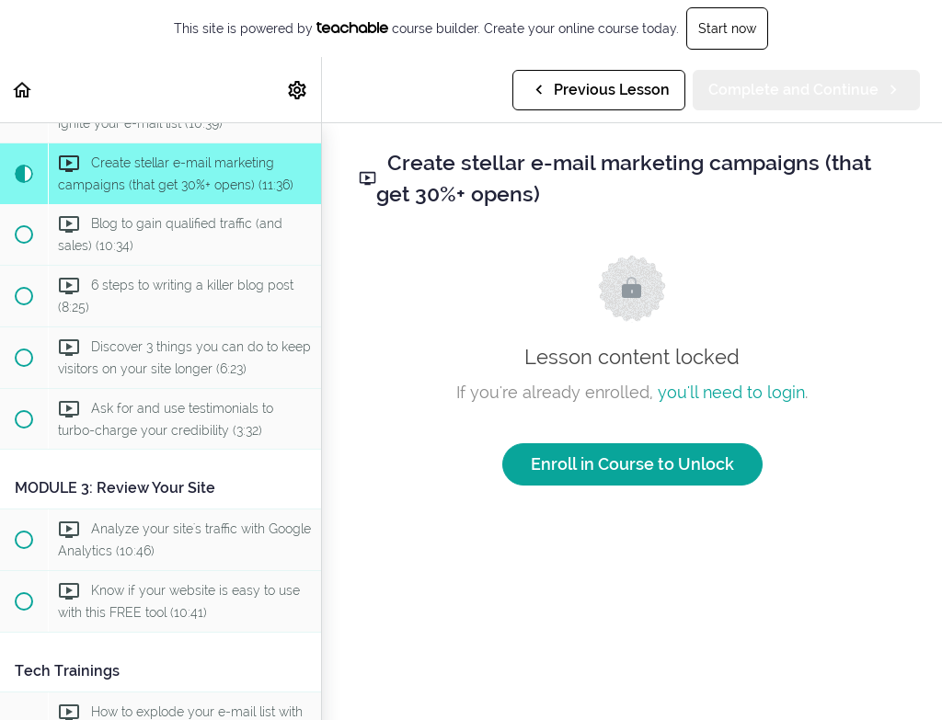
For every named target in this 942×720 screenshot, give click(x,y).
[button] (23, 89)
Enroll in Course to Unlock (632, 464)
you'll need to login (731, 392)
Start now (727, 28)
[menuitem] (298, 89)
